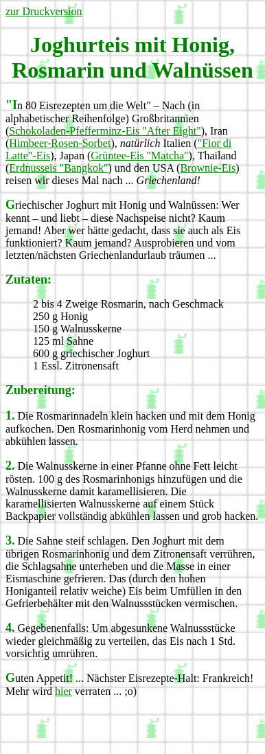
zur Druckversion (43, 11)
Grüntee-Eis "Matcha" (139, 155)
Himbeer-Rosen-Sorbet (60, 143)
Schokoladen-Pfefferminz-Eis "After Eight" (104, 131)
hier (63, 691)
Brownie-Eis (207, 168)
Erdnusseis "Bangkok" (58, 168)
